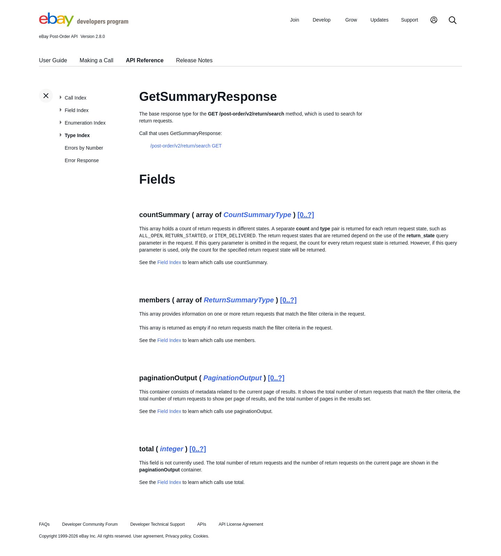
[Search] (452, 20)
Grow (351, 20)
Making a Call (96, 60)
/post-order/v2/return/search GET (186, 146)
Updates (380, 20)
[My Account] (433, 20)
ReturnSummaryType (239, 300)
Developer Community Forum (90, 524)
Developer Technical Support (157, 524)
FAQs (44, 524)
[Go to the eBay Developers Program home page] (83, 24)
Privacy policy (178, 536)
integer (171, 449)
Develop (322, 20)
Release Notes (194, 60)
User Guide (53, 60)
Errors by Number (84, 148)
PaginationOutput (232, 378)
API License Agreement (240, 524)
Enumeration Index (85, 123)
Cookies (200, 536)
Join (294, 20)
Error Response (82, 160)
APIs (201, 524)
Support (409, 20)
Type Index (77, 135)
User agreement (148, 536)
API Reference (145, 60)
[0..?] (305, 215)
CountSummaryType (257, 215)
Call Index (75, 98)
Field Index (76, 110)
